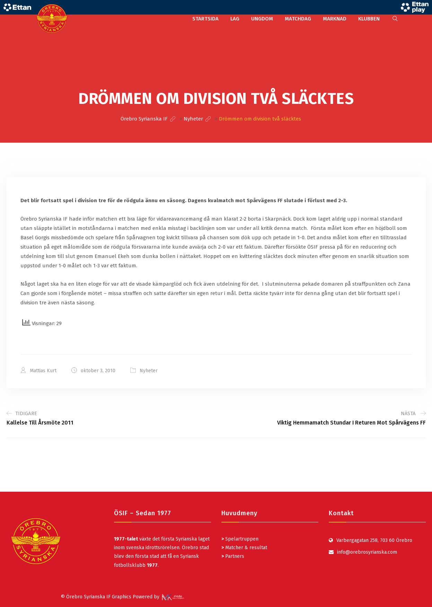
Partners (232, 556)
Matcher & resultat (244, 548)
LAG (234, 19)
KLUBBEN (369, 19)
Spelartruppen (241, 539)
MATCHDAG (298, 19)
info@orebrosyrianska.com (367, 552)
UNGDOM (262, 19)
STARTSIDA (205, 19)
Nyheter (149, 371)
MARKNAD (334, 19)
